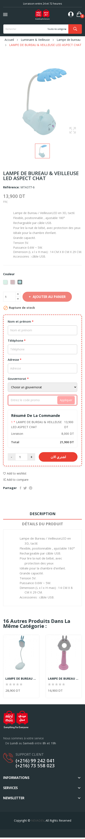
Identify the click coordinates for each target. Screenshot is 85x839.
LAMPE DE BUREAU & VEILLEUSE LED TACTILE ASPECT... (21, 678)
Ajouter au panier (49, 296)
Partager (20, 488)
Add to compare (16, 479)
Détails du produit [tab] (42, 523)
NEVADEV (37, 820)
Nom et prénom (21, 321)
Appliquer (66, 400)
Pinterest (30, 488)
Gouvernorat (18, 379)
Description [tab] (42, 513)
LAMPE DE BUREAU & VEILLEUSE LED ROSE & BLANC (64, 678)
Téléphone (17, 341)
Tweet (25, 488)
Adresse (14, 360)
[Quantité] (9, 297)
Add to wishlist (14, 473)
